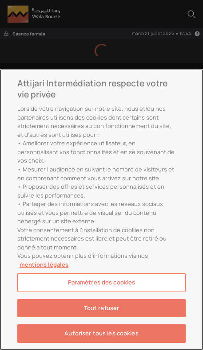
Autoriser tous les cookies (101, 333)
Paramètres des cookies (101, 282)
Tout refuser (101, 308)
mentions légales (44, 264)
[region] (101, 209)
